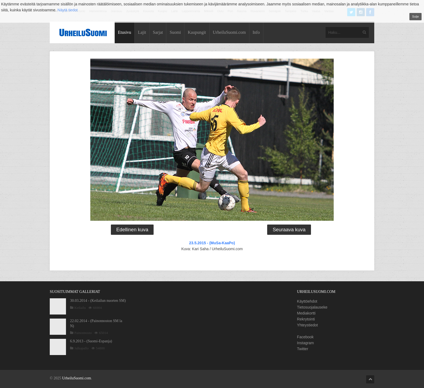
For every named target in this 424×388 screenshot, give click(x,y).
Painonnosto (83, 333)
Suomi (175, 32)
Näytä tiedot (68, 10)
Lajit (142, 32)
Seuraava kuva (289, 229)
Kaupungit (197, 32)
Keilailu (80, 308)
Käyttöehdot (307, 301)
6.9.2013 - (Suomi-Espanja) (91, 341)
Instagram (305, 343)
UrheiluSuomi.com (229, 32)
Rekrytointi (306, 319)
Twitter (302, 349)
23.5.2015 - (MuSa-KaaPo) (212, 243)
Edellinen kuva (132, 229)
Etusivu (124, 32)
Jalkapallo (81, 348)
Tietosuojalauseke (312, 307)
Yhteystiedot (307, 325)
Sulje (415, 16)
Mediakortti (306, 313)
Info (256, 32)
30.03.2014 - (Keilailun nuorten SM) (98, 301)
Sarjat (158, 32)
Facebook (305, 337)
